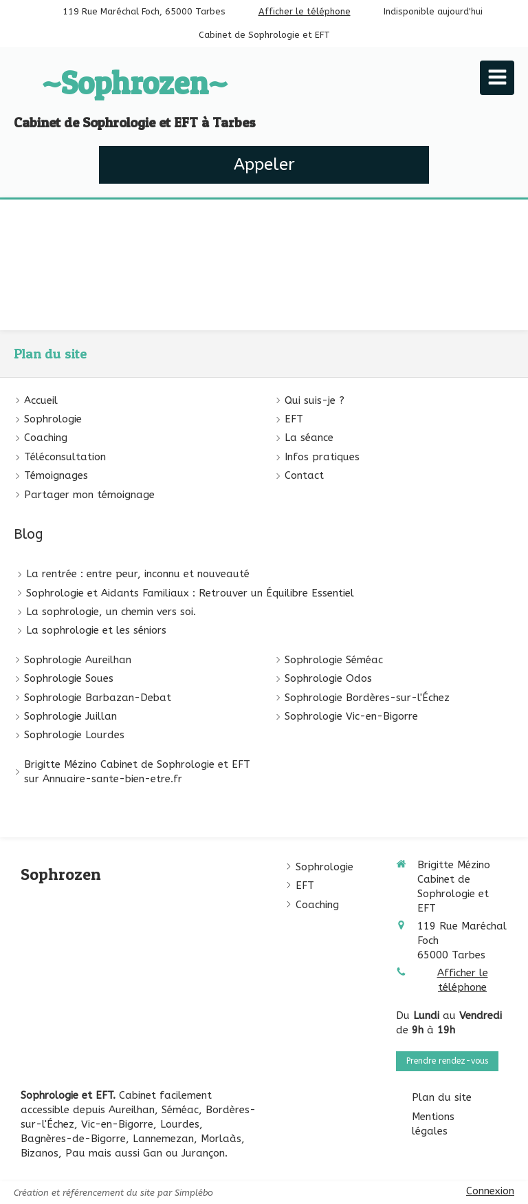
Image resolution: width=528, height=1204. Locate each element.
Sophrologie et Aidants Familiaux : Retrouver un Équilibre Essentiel (190, 593)
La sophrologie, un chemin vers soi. (111, 611)
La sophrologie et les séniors (96, 630)
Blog (28, 534)
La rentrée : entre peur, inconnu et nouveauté (138, 574)
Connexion (490, 1191)
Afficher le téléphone (304, 11)
